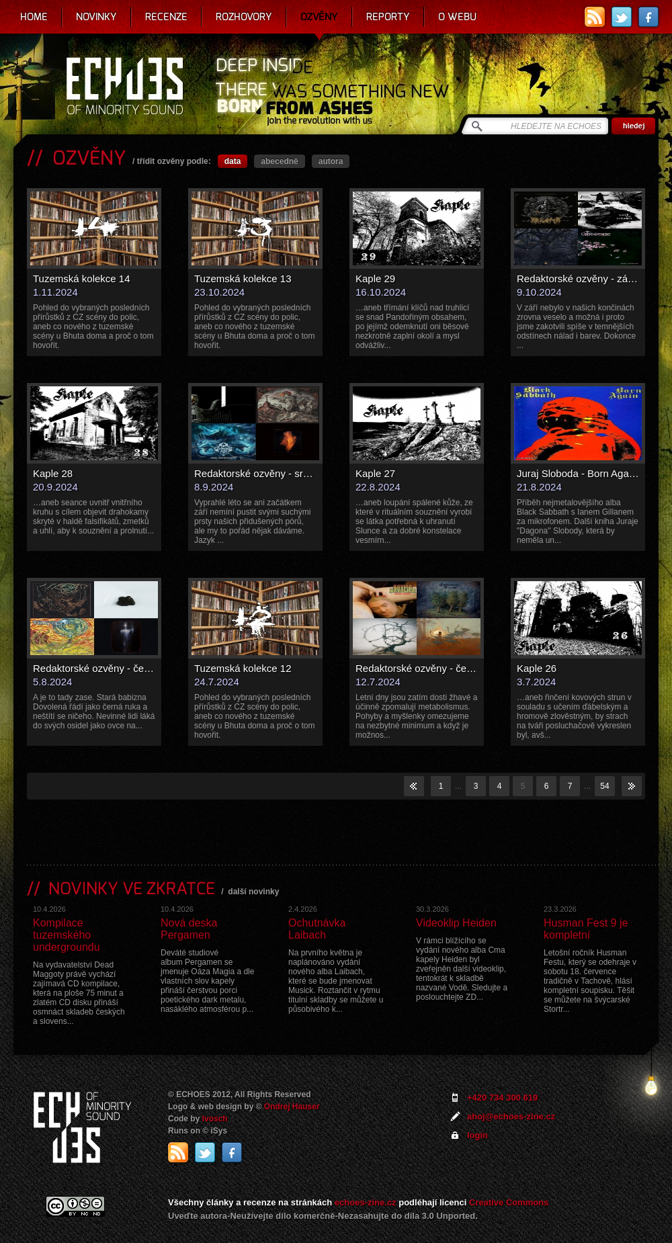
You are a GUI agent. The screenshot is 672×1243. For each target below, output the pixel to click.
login (477, 1135)
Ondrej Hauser (292, 1106)
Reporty (388, 17)
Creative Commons (508, 1202)
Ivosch (215, 1118)
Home (34, 17)
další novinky (253, 891)
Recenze (166, 17)
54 (604, 786)
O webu (457, 17)
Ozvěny (319, 17)
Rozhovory (244, 17)
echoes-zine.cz (365, 1202)
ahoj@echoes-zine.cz (511, 1116)
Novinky (96, 17)
